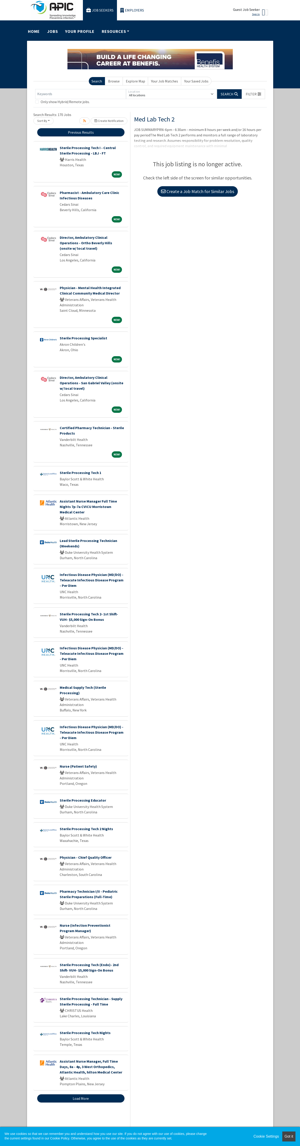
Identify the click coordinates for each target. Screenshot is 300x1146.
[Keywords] (80, 94)
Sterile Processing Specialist (83, 338)
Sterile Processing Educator (83, 800)
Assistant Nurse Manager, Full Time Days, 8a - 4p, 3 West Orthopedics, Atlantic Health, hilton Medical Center (91, 1066)
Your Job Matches (164, 81)
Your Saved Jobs (196, 81)
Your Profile (79, 31)
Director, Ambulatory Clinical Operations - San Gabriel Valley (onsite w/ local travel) (91, 383)
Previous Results (81, 132)
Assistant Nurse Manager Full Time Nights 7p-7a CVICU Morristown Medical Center (88, 506)
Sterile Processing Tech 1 (80, 472)
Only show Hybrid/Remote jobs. (65, 101)
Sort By (42, 121)
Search (97, 81)
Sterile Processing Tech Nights (85, 1032)
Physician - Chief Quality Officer (86, 857)
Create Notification (109, 121)
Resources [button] (114, 31)
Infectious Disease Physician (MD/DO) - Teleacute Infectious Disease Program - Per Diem (92, 580)
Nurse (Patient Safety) (78, 766)
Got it (289, 1136)
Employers (132, 10)
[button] (253, 94)
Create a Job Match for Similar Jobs (197, 191)
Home (34, 31)
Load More (81, 1098)
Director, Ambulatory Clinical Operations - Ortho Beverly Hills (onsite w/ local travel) (86, 243)
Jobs (52, 31)
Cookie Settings (266, 1136)
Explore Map (135, 81)
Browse (114, 81)
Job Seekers (100, 10)
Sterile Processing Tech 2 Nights (86, 829)
